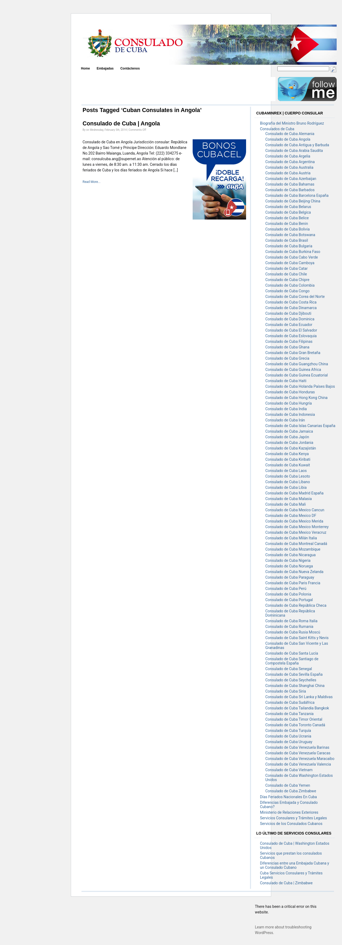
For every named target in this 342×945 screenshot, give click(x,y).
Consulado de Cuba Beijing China (292, 201)
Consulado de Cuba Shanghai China (295, 685)
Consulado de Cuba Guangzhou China (296, 364)
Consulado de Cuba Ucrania (288, 736)
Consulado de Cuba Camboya (289, 263)
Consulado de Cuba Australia (289, 167)
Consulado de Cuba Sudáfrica (289, 702)
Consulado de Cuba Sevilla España (293, 674)
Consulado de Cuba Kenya (287, 454)
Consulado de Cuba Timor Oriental (293, 719)
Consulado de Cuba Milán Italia (291, 538)
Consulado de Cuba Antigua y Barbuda (297, 145)
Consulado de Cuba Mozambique (292, 549)
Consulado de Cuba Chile (286, 274)
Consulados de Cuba (277, 129)
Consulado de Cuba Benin (286, 223)
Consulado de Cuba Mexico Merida (294, 521)
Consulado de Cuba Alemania (289, 134)
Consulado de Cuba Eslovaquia (291, 336)
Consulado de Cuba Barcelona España (297, 195)
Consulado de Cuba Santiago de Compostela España (291, 661)
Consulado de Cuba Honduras (290, 392)
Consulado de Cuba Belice (287, 218)
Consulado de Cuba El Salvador (291, 330)
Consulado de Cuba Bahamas (289, 184)
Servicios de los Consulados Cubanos (291, 823)
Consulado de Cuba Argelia (287, 156)
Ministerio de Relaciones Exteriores (289, 812)
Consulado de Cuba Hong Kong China (296, 397)
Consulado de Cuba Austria (287, 173)
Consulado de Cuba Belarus (288, 207)
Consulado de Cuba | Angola (121, 123)
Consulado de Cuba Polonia (288, 594)
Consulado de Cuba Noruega (289, 566)
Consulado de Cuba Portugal (289, 600)
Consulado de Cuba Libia (286, 487)
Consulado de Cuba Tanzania (289, 714)
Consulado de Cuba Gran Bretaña (292, 353)
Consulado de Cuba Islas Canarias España (300, 426)
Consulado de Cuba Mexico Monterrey (297, 527)
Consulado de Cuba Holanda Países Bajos (300, 386)
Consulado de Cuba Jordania (289, 442)
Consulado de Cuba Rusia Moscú (292, 632)
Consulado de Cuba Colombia (289, 285)
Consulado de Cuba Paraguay (289, 577)
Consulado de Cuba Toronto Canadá (295, 725)
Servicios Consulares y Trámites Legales (293, 818)
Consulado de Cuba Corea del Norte (295, 296)
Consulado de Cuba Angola (287, 139)
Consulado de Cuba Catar (286, 268)
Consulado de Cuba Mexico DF (290, 515)
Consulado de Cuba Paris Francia (292, 583)
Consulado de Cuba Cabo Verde (291, 257)
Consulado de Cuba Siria (285, 691)
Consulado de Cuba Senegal (288, 669)
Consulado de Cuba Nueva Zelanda (294, 572)
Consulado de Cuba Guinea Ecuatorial (296, 375)
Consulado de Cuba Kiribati (287, 459)
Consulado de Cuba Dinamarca (291, 308)
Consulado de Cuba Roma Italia (291, 621)
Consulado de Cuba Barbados (289, 190)
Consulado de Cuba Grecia (287, 358)
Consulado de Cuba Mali (285, 504)
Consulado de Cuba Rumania (289, 626)
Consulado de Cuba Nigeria (287, 560)
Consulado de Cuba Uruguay (288, 742)
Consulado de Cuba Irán (285, 420)
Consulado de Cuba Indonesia (290, 414)
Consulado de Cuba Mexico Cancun (294, 510)
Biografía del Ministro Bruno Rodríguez (292, 123)
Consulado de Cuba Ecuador (288, 324)
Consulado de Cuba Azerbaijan (290, 178)
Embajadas (105, 68)
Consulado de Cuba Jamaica (289, 431)
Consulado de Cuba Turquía (288, 730)
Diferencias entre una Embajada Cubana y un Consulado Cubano (294, 865)
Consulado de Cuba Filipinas (289, 341)
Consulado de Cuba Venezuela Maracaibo (300, 758)
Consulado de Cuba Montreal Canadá (296, 543)
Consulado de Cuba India (286, 409)
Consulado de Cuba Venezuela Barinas (297, 747)
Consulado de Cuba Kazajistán (290, 448)
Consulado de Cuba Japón (287, 437)
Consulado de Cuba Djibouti (288, 313)
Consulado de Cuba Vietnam (289, 770)
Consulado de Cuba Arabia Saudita (294, 150)
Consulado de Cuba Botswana (290, 235)
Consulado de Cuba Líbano (287, 482)
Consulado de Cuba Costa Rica (291, 302)
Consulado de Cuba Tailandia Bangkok (297, 708)
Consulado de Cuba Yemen (287, 785)
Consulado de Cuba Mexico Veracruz (295, 532)
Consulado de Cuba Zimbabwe (290, 791)
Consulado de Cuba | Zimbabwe (286, 883)
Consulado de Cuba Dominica (289, 319)
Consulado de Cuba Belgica (288, 212)
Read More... (91, 182)
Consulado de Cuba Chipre (287, 280)
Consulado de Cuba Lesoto (287, 476)
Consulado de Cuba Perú (285, 588)
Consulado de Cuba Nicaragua (290, 555)
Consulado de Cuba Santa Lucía (291, 653)
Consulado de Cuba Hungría (288, 403)
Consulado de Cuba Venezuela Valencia (298, 764)
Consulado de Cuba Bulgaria (288, 246)
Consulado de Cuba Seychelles (290, 680)
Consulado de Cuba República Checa (296, 605)
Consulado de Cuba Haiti (285, 381)
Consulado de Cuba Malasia (288, 499)
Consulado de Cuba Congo (287, 291)
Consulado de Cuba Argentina (290, 162)
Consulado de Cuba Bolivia (287, 229)
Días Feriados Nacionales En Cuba (288, 797)
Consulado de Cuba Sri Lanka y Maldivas (299, 697)
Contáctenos (130, 68)
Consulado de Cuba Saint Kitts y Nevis (297, 638)
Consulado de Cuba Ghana (287, 347)
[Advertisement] (178, 89)
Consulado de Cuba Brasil (286, 240)
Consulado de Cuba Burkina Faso (292, 251)
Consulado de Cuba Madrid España (294, 493)
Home (85, 68)
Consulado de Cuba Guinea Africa (293, 369)
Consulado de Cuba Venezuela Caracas (297, 753)
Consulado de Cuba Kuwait (287, 465)
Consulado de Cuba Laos (286, 470)
